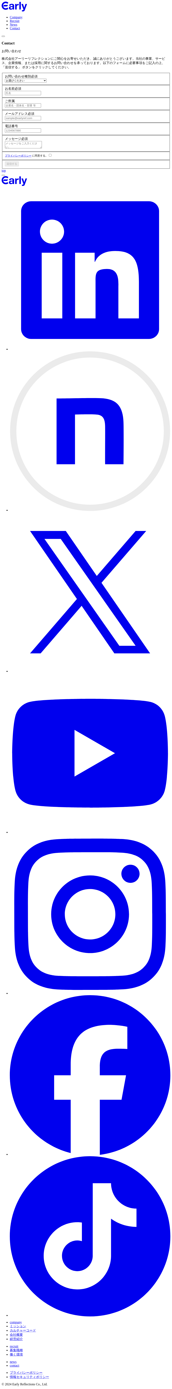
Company (16, 17)
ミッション (18, 1327)
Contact (15, 28)
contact (14, 1366)
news (13, 1363)
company (16, 1323)
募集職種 (16, 1351)
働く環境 (16, 1355)
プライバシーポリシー (18, 156)
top (4, 171)
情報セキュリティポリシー (29, 1378)
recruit (14, 1347)
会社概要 (16, 1336)
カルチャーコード (23, 1331)
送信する (12, 165)
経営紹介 (16, 1340)
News (13, 24)
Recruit (14, 21)
